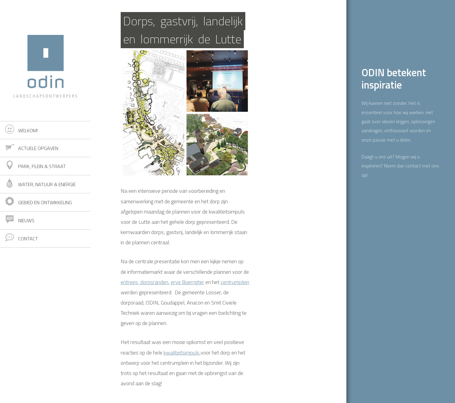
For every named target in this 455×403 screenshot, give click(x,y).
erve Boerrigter (187, 282)
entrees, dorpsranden (144, 282)
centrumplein (235, 282)
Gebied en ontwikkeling (45, 202)
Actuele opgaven (38, 148)
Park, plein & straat (42, 166)
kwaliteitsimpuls (182, 352)
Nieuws (26, 220)
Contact (28, 238)
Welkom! (28, 130)
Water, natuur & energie (47, 184)
